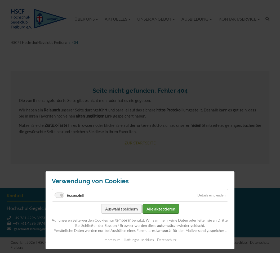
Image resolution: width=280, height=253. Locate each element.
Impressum (112, 240)
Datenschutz (166, 240)
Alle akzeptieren (160, 209)
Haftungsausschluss (139, 240)
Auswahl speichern (121, 209)
